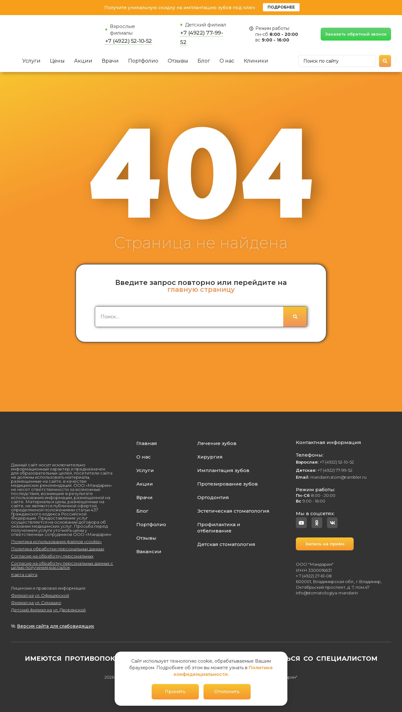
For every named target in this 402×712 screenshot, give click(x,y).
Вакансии (148, 551)
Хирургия (210, 457)
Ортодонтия (213, 497)
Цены (57, 61)
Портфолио (143, 61)
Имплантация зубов (223, 470)
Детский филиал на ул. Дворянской (48, 609)
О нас (227, 61)
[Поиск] (295, 317)
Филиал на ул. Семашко (36, 602)
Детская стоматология (226, 544)
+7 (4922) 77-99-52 (324, 470)
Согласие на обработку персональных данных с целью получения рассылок (62, 565)
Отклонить (227, 691)
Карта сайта (24, 574)
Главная (146, 443)
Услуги (31, 61)
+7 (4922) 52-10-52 (128, 41)
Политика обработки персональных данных (57, 548)
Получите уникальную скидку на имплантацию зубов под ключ (179, 7)
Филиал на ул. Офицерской (40, 595)
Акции (83, 61)
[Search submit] (385, 61)
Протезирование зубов (227, 484)
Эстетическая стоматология (233, 511)
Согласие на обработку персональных (52, 556)
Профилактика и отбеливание (218, 527)
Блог (204, 61)
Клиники (256, 61)
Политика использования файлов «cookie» (56, 541)
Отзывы (178, 61)
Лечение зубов (216, 443)
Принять (175, 691)
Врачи (110, 61)
